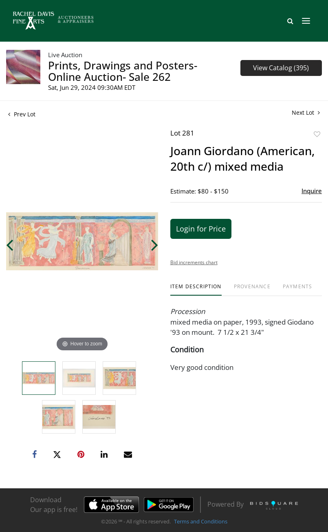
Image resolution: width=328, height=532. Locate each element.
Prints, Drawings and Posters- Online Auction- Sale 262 (122, 71)
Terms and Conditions (200, 521)
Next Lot (306, 112)
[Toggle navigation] (306, 20)
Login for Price (201, 229)
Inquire (312, 191)
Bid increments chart (194, 262)
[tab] (196, 290)
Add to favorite (317, 134)
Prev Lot (21, 114)
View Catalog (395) (281, 67)
